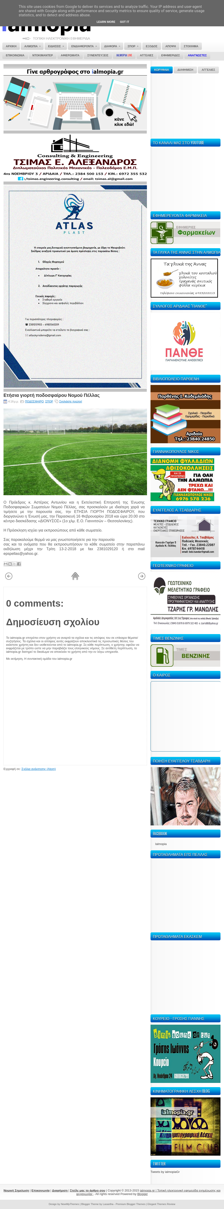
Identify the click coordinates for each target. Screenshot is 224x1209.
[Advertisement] (185, 105)
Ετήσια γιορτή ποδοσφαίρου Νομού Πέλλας (52, 394)
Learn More (106, 22)
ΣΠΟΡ (49, 401)
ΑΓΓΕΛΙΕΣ (208, 70)
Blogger (142, 1194)
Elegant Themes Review (161, 1204)
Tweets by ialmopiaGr (165, 1172)
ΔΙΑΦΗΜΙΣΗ (185, 70)
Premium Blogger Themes (131, 1204)
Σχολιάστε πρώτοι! (70, 401)
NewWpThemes (70, 1204)
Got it (124, 22)
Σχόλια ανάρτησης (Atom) (38, 769)
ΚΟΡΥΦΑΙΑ (161, 70)
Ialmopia (161, 844)
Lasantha (108, 1204)
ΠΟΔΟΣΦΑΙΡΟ (34, 401)
